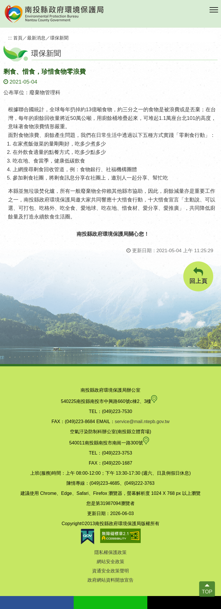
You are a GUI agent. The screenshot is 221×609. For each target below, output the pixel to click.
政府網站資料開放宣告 (110, 580)
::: (10, 37)
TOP (207, 592)
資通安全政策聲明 (110, 570)
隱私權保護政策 (110, 552)
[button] (213, 10)
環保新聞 (59, 37)
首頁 (17, 37)
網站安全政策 (110, 561)
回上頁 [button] (198, 275)
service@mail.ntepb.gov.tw (142, 421)
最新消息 (36, 37)
